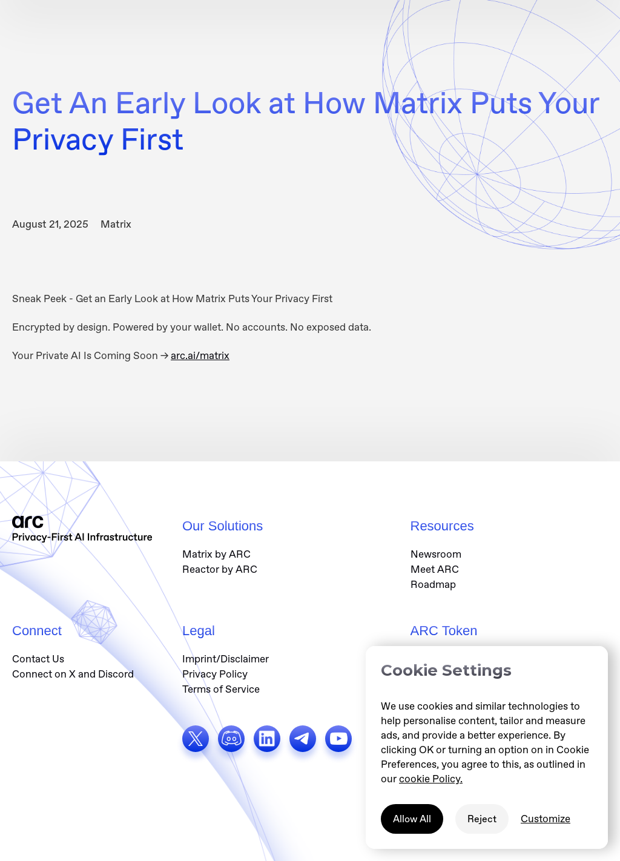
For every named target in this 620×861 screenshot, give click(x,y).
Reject (481, 819)
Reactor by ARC (219, 569)
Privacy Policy (215, 674)
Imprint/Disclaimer (225, 659)
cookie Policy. (431, 779)
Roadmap (433, 584)
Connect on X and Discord (73, 674)
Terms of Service (221, 689)
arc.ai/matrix (200, 355)
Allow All (412, 819)
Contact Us (38, 659)
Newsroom (436, 554)
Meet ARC (435, 569)
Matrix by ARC (216, 554)
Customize (545, 819)
